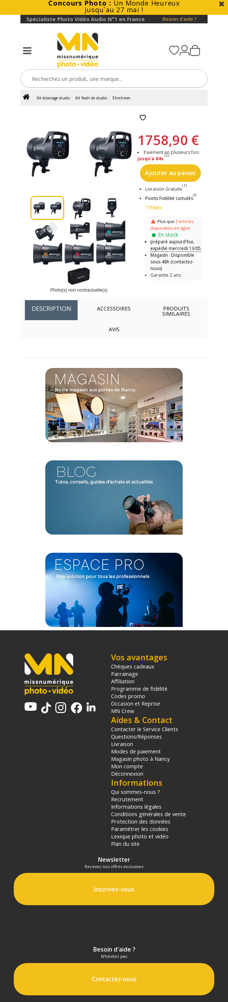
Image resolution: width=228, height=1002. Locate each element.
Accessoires (114, 308)
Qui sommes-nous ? (135, 791)
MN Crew (122, 710)
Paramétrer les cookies (139, 828)
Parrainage (124, 673)
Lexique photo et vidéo (140, 836)
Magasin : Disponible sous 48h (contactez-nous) (172, 262)
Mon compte (127, 766)
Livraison (122, 744)
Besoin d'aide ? (179, 19)
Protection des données (140, 821)
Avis (114, 329)
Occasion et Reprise (135, 703)
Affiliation (122, 681)
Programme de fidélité (139, 688)
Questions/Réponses (136, 736)
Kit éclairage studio (53, 98)
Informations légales (136, 806)
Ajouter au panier (170, 173)
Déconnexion (127, 773)
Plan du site (125, 843)
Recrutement (127, 799)
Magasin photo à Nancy (140, 758)
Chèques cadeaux (132, 666)
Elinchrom (121, 98)
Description (51, 308)
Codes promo (128, 696)
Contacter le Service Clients (144, 729)
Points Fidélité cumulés (169, 198)
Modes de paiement (136, 751)
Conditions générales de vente (148, 814)
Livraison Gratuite (166, 189)
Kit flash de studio (91, 98)
